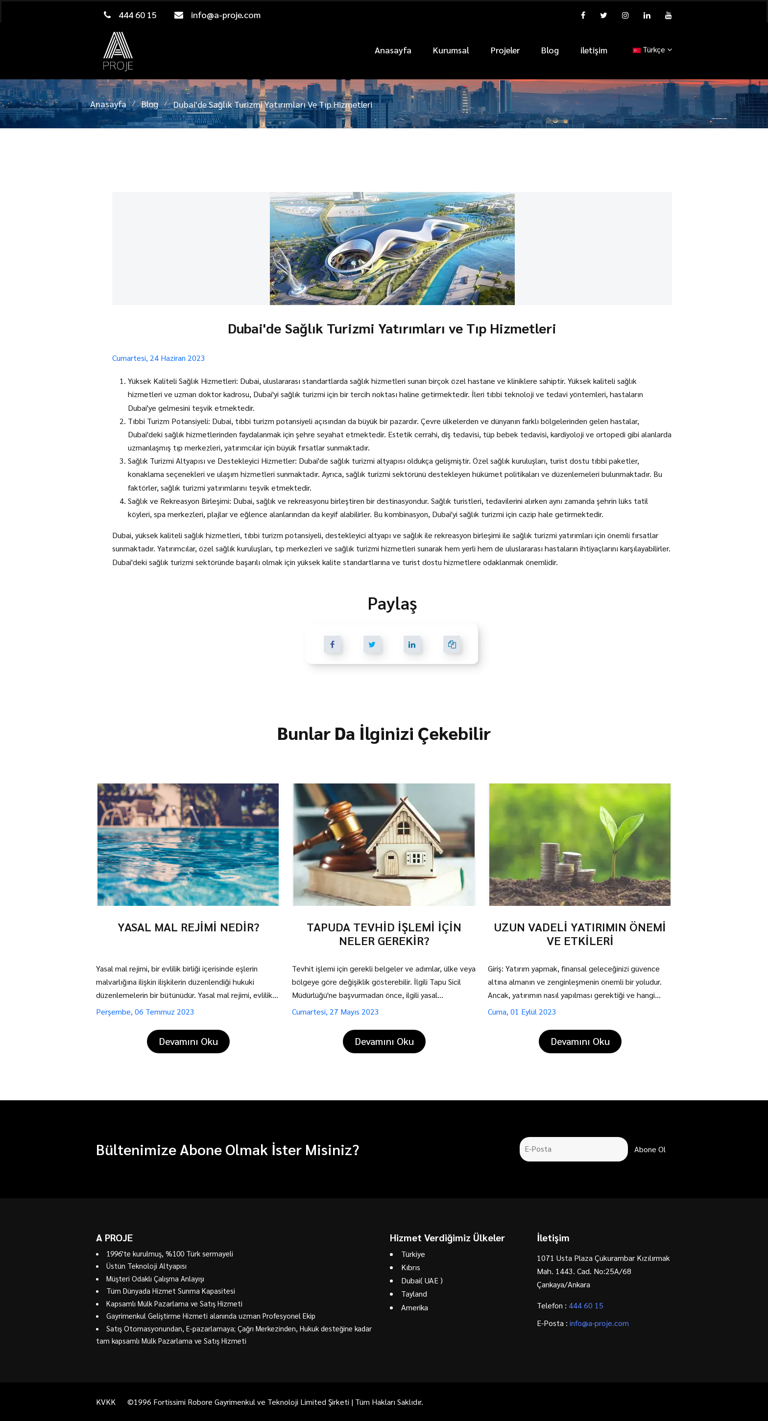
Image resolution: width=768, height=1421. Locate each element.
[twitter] (603, 15)
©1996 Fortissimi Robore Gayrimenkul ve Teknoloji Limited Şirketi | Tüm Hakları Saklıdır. (275, 1402)
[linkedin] (647, 15)
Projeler (505, 49)
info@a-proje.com (217, 14)
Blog (550, 49)
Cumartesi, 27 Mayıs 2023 (335, 1011)
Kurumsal (451, 49)
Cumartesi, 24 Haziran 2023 (158, 358)
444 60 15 (130, 14)
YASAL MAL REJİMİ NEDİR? (188, 926)
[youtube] (668, 15)
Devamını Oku (188, 1041)
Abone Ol (650, 1149)
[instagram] (625, 15)
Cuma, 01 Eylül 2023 (522, 1011)
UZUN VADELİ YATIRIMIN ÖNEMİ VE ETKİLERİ (580, 933)
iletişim (593, 49)
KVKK (106, 1402)
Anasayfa (393, 49)
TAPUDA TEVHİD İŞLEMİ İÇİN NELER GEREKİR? (384, 933)
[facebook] (583, 15)
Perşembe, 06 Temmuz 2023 (145, 1011)
